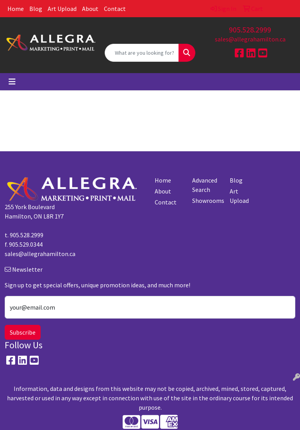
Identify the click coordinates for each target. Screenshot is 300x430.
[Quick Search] (142, 53)
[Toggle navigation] (12, 81)
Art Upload (62, 9)
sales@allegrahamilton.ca (250, 39)
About (90, 9)
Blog (35, 9)
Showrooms (206, 200)
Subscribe (23, 332)
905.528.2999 (250, 29)
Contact (115, 9)
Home (15, 9)
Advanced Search (204, 185)
